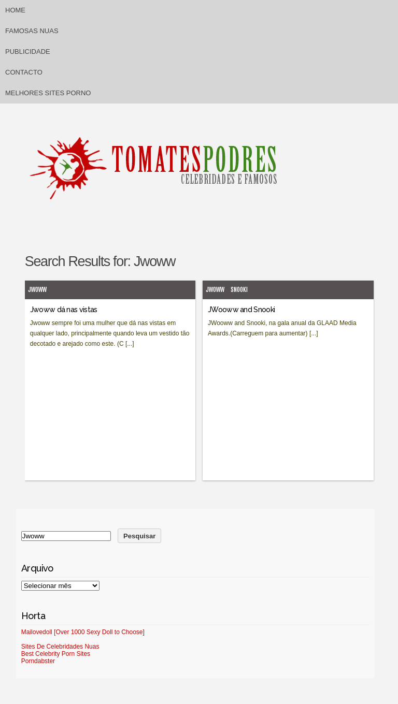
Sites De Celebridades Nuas (60, 646)
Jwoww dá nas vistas (63, 309)
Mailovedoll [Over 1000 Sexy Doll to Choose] (83, 632)
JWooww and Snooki (241, 309)
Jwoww (37, 290)
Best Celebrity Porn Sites (55, 653)
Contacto (23, 72)
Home (15, 10)
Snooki (239, 290)
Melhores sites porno (48, 93)
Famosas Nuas (32, 31)
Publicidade (27, 51)
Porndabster (38, 661)
